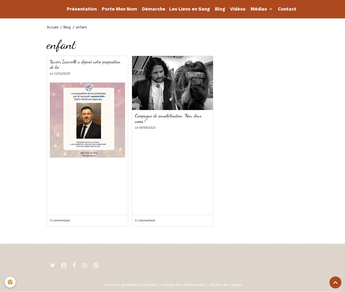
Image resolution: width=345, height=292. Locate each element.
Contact (286, 9)
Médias (258, 9)
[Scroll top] (335, 282)
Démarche (153, 9)
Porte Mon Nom (119, 9)
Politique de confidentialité (183, 285)
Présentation (81, 9)
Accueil (52, 27)
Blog (219, 9)
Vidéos (237, 9)
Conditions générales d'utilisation (129, 285)
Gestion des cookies (225, 285)
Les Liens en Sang (189, 9)
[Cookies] (10, 282)
